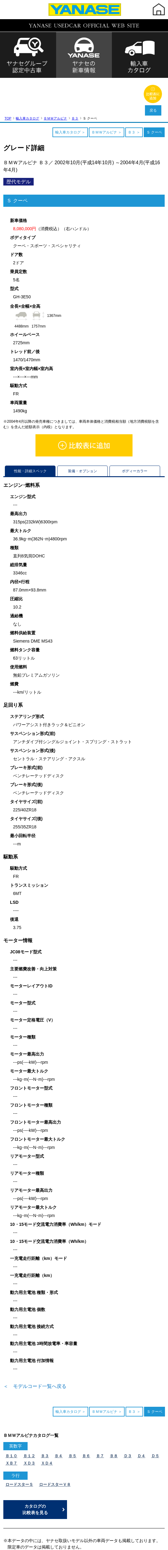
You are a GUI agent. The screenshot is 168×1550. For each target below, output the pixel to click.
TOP (8, 79)
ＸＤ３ (29, 1424)
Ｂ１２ (29, 1416)
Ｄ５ (155, 1416)
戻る (153, 110)
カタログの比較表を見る (35, 1470)
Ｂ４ (58, 1416)
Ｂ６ (86, 1416)
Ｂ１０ (11, 1416)
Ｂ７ (100, 1416)
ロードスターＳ (19, 1445)
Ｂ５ (72, 1416)
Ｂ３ (75, 79)
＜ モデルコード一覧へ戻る (34, 1347)
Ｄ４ (141, 1416)
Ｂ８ (114, 1416)
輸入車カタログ (27, 79)
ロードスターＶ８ (55, 1445)
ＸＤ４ (47, 1424)
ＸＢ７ (11, 1424)
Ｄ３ (128, 1416)
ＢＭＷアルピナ (55, 79)
